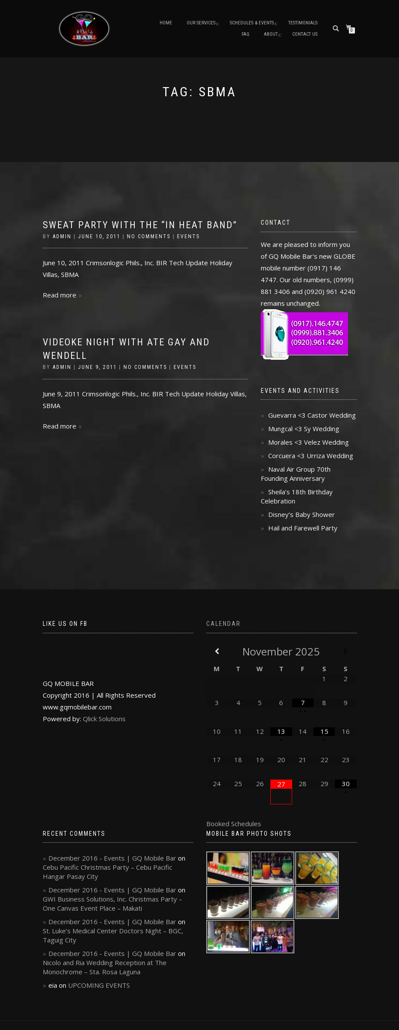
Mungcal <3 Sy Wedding (303, 428)
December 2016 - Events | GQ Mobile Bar (112, 858)
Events (188, 236)
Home (166, 23)
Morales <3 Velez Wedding (308, 442)
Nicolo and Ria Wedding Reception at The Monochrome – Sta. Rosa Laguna (105, 967)
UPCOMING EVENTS (99, 985)
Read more (59, 294)
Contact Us (304, 34)
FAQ (245, 34)
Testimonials (302, 23)
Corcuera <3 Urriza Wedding (310, 455)
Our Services (201, 23)
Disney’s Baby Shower (301, 514)
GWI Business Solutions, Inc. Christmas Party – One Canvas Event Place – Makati (112, 903)
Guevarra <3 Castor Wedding (312, 415)
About (271, 34)
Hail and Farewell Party (303, 527)
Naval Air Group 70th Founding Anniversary (296, 474)
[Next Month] (345, 651)
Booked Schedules (233, 823)
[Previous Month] (217, 651)
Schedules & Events (252, 23)
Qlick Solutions (104, 718)
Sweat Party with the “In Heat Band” (140, 225)
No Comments (149, 236)
